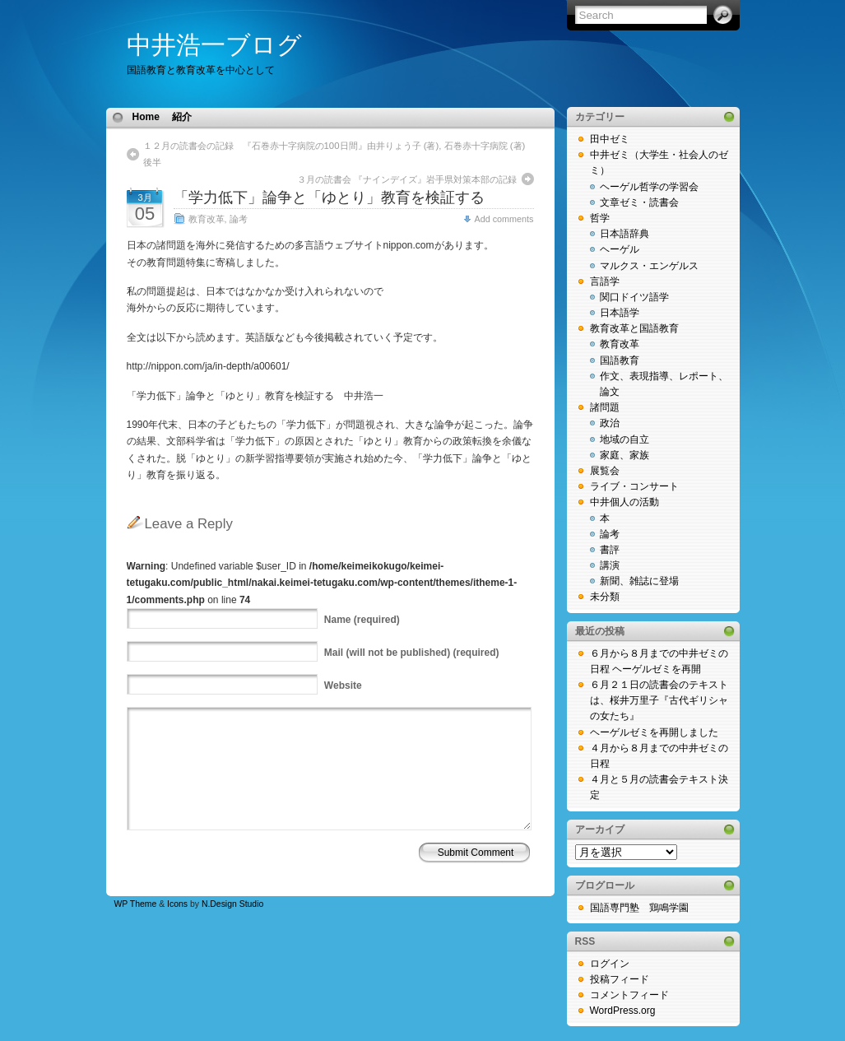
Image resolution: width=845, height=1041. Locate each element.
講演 (610, 565)
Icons (177, 904)
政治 (610, 423)
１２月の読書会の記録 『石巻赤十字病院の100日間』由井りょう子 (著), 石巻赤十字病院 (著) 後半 (338, 154)
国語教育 (619, 360)
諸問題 (605, 407)
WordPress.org (623, 1010)
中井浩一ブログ (214, 44)
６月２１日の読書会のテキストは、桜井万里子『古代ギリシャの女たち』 (659, 700)
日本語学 (619, 312)
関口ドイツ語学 (634, 297)
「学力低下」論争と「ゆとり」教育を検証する (336, 197)
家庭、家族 (624, 455)
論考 (239, 219)
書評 (610, 549)
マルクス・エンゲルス (649, 266)
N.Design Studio (232, 904)
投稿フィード (619, 979)
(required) (362, 619)
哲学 (600, 218)
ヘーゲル (619, 249)
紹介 (182, 117)
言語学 (605, 281)
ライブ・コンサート (634, 486)
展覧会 (605, 470)
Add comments (503, 219)
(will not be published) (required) (411, 652)
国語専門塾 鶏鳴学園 (639, 907)
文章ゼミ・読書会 (639, 202)
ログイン (609, 963)
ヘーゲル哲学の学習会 (649, 187)
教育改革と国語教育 (634, 328)
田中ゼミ (609, 139)
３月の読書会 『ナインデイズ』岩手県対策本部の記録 (407, 179)
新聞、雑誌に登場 (639, 581)
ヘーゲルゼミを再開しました (654, 732)
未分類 (605, 596)
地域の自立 (624, 439)
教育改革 (206, 219)
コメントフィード (629, 995)
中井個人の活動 (624, 502)
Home (146, 117)
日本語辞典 (624, 233)
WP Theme (135, 904)
